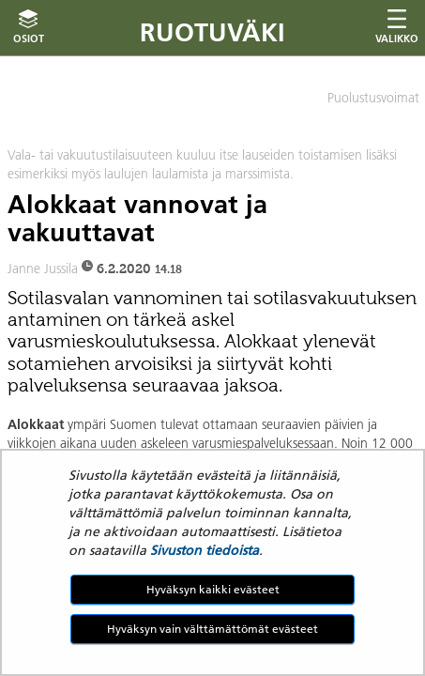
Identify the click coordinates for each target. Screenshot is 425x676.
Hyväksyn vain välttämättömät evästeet (212, 629)
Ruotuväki (212, 32)
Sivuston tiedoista (204, 550)
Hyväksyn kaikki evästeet (213, 589)
